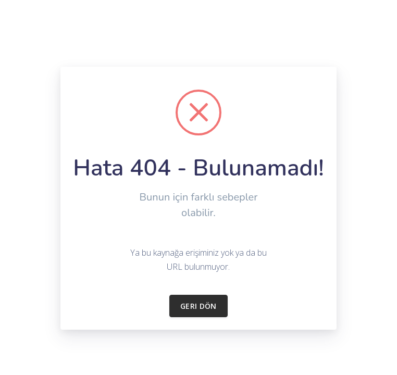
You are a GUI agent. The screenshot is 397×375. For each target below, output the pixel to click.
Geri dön (198, 306)
